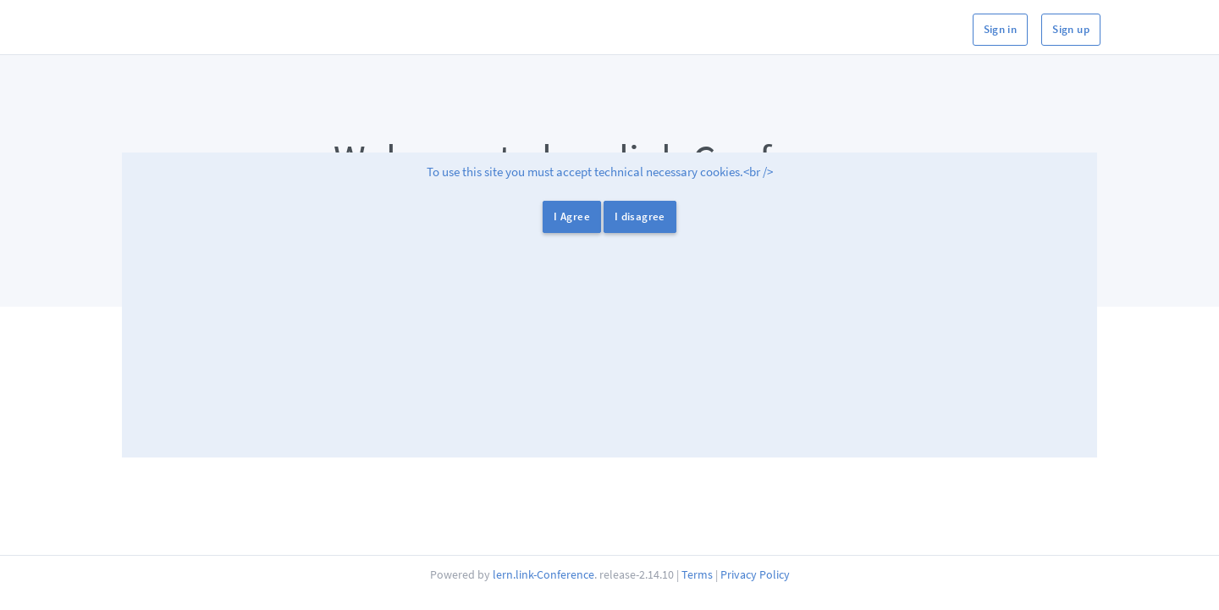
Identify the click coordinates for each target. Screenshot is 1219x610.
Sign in (1001, 29)
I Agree (572, 216)
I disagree (640, 216)
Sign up (1070, 29)
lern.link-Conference (543, 574)
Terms (697, 574)
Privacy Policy (755, 574)
